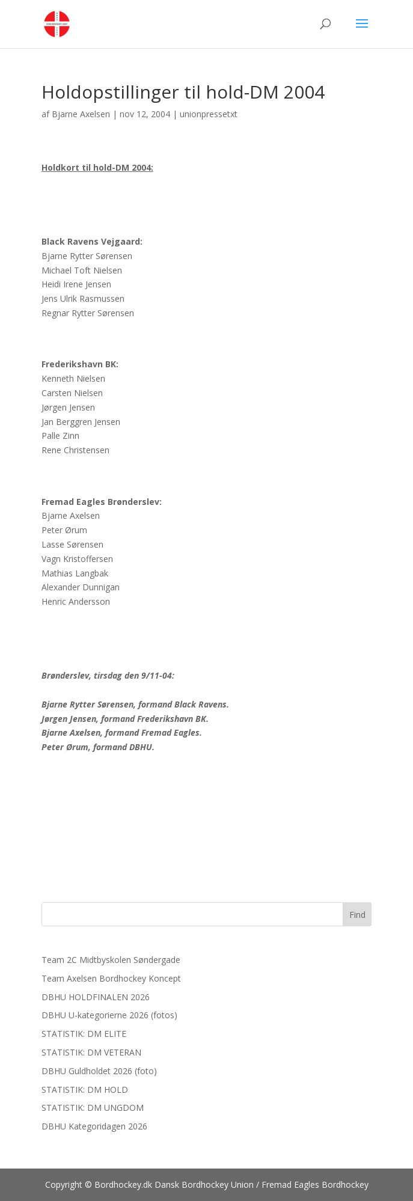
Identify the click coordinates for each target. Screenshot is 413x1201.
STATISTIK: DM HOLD (84, 1089)
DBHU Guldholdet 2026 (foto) (99, 1071)
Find (357, 914)
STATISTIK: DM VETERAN (91, 1052)
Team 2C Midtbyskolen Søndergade (110, 959)
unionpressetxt (208, 114)
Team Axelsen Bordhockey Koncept (111, 978)
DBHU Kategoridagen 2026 (94, 1126)
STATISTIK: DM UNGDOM (92, 1107)
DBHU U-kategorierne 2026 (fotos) (109, 1015)
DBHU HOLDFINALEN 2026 (95, 997)
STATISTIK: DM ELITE (83, 1033)
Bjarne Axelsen (81, 114)
